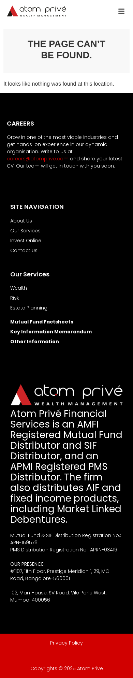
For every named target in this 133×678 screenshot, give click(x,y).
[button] (121, 11)
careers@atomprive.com (38, 158)
